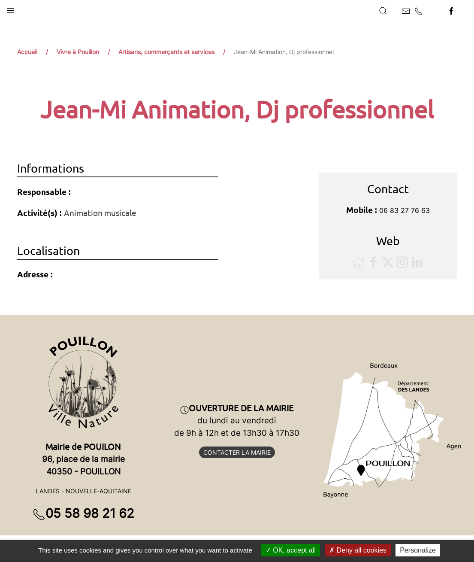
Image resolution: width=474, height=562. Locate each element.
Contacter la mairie (237, 452)
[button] (10, 8)
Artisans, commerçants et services (166, 51)
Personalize (418, 550)
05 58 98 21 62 (83, 513)
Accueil (27, 51)
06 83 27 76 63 (404, 210)
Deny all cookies (357, 550)
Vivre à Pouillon (78, 51)
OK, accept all (291, 550)
